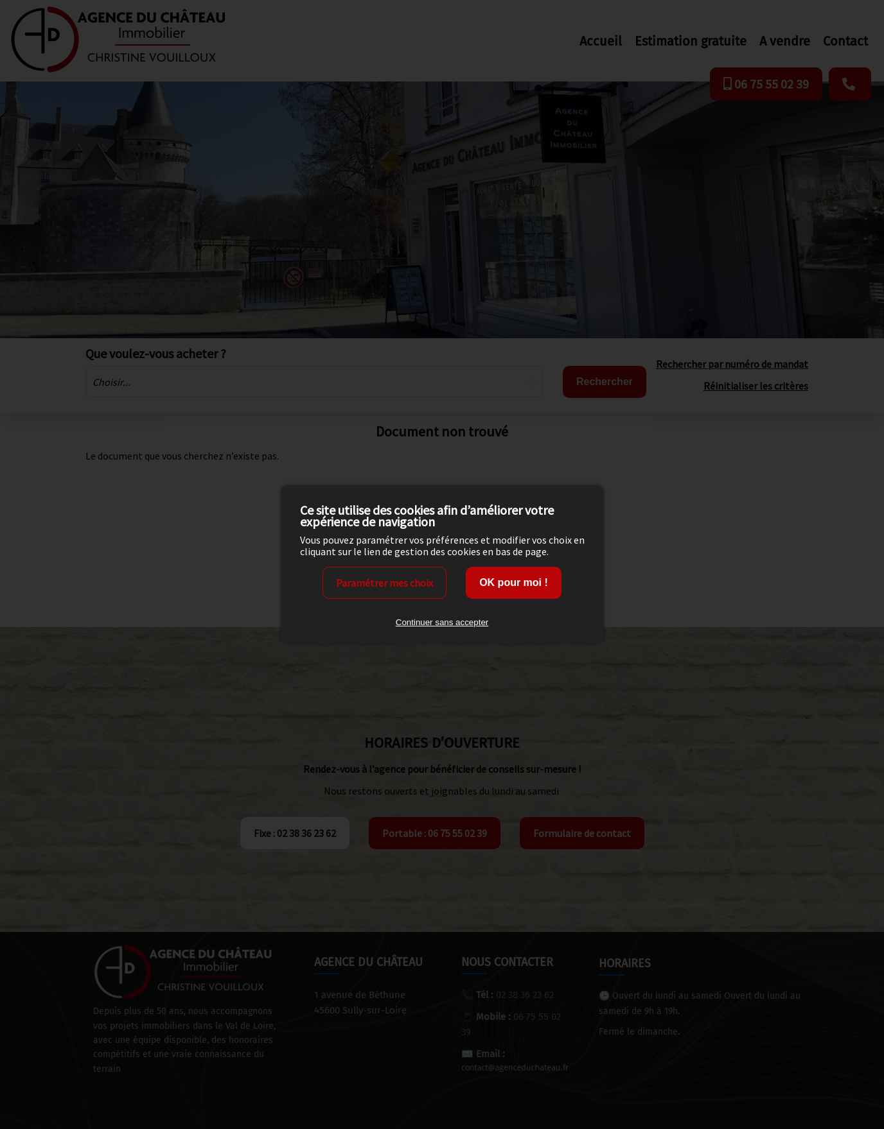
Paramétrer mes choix (384, 582)
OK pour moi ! (513, 582)
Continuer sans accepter (442, 622)
